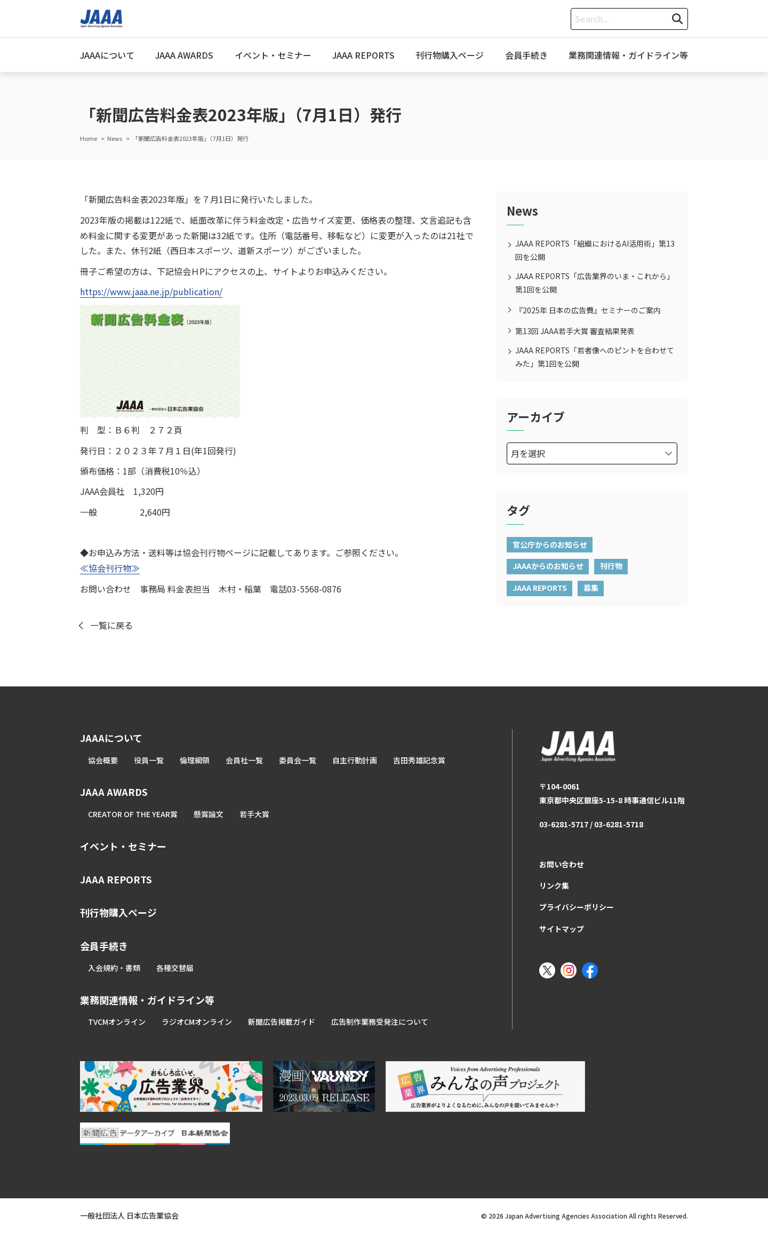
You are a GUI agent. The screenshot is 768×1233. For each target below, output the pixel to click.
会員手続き (526, 55)
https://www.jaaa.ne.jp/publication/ (151, 291)
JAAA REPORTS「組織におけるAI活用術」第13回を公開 (595, 250)
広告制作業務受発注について (379, 1021)
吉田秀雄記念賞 (419, 760)
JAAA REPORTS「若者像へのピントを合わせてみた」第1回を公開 (594, 357)
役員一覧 (149, 760)
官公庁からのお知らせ (550, 544)
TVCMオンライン (117, 1021)
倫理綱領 (195, 760)
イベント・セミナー (273, 55)
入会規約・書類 (114, 967)
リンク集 (554, 885)
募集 (590, 587)
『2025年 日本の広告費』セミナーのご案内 (588, 310)
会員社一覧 (244, 760)
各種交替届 (175, 967)
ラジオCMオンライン (197, 1021)
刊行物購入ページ (449, 55)
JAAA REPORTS (363, 55)
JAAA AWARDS (184, 55)
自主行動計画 (354, 760)
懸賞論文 (208, 814)
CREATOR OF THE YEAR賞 (133, 814)
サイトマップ (561, 928)
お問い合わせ (561, 864)
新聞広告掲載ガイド (281, 1021)
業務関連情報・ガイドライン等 (628, 55)
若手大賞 (254, 814)
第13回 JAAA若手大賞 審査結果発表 (575, 331)
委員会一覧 (297, 760)
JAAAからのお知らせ (548, 565)
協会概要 (103, 760)
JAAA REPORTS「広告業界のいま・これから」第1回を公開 (594, 283)
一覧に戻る (111, 625)
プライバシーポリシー (576, 907)
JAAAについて (107, 55)
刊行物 (611, 565)
